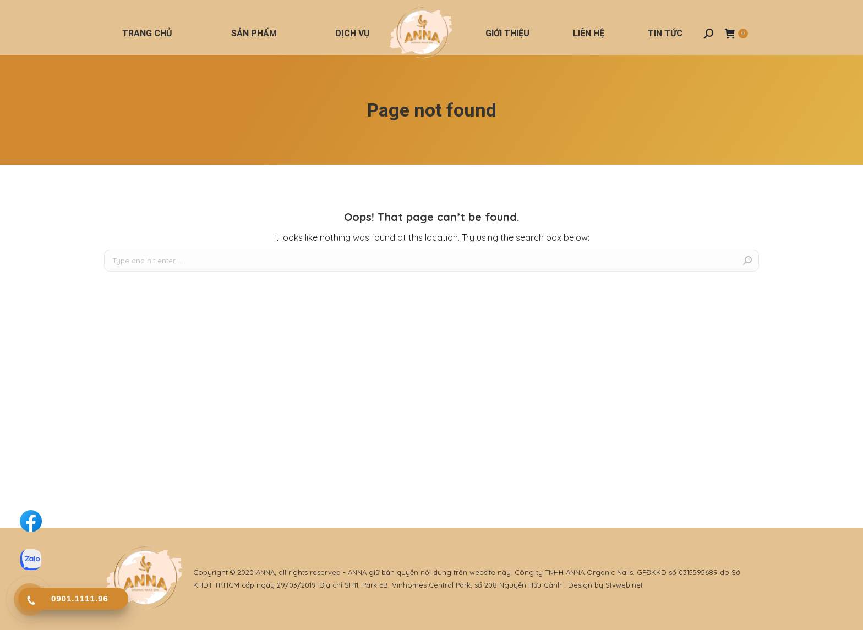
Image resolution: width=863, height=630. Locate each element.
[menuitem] (147, 33)
